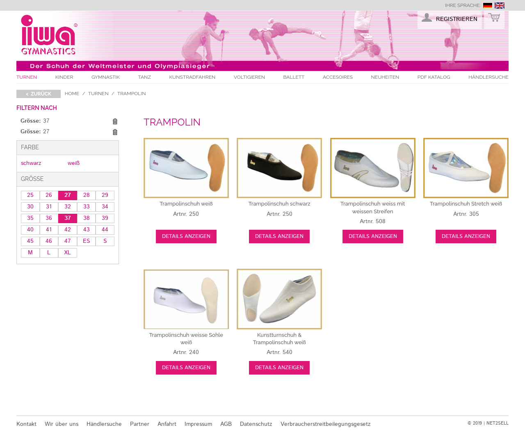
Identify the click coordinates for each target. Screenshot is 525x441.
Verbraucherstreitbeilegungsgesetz (326, 424)
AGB (226, 424)
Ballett (294, 77)
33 (86, 207)
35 (30, 218)
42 (67, 230)
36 (49, 218)
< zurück (38, 94)
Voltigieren (249, 77)
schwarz (31, 163)
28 (86, 195)
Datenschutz (256, 424)
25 (30, 195)
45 (30, 241)
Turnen (26, 77)
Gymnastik (105, 77)
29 (105, 195)
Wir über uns (61, 424)
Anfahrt (167, 424)
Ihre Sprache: (463, 5)
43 (86, 230)
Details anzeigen (186, 236)
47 (67, 241)
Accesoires (338, 77)
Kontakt (26, 424)
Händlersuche (488, 77)
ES (86, 241)
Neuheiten (385, 77)
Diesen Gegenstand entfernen (115, 121)
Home (72, 93)
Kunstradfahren (192, 77)
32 (67, 207)
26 (49, 195)
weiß (74, 163)
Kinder (64, 77)
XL (67, 253)
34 (105, 207)
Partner (139, 424)
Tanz (144, 77)
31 (49, 207)
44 (105, 230)
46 (49, 241)
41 (49, 230)
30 (30, 207)
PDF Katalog (434, 77)
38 (86, 218)
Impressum (198, 424)
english (499, 5)
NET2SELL (497, 423)
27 (67, 195)
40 (30, 230)
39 (105, 218)
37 (67, 218)
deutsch (488, 5)
